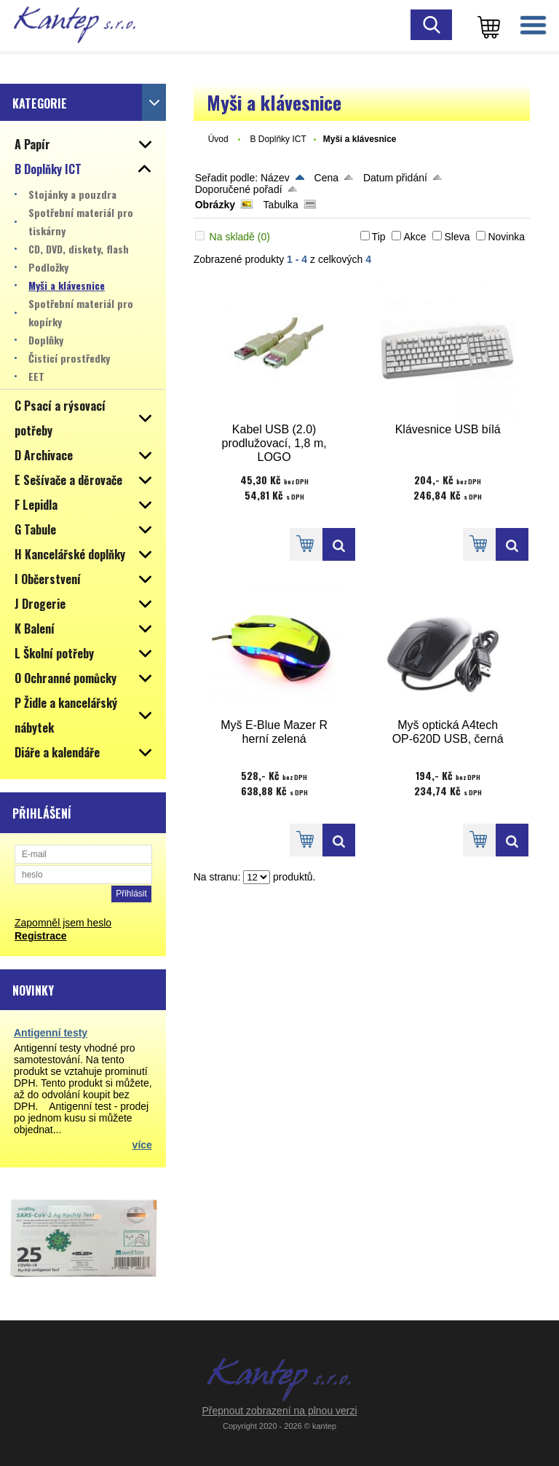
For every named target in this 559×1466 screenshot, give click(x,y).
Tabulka (280, 204)
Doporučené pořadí (238, 189)
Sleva (456, 237)
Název (275, 178)
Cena (326, 178)
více (142, 1145)
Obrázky (215, 204)
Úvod (218, 139)
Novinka (506, 237)
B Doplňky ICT (278, 139)
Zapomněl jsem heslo (63, 923)
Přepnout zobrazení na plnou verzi (279, 1410)
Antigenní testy (50, 1033)
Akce (414, 237)
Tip (379, 237)
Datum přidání (395, 178)
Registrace (41, 936)
